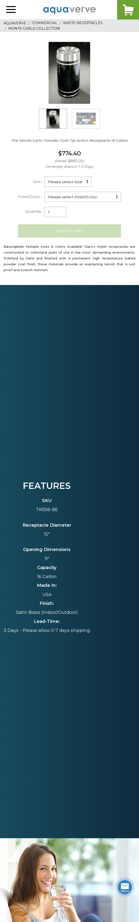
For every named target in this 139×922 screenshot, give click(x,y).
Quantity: (33, 211)
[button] (11, 9)
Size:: (37, 181)
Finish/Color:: (30, 196)
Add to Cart (69, 230)
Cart (128, 9)
